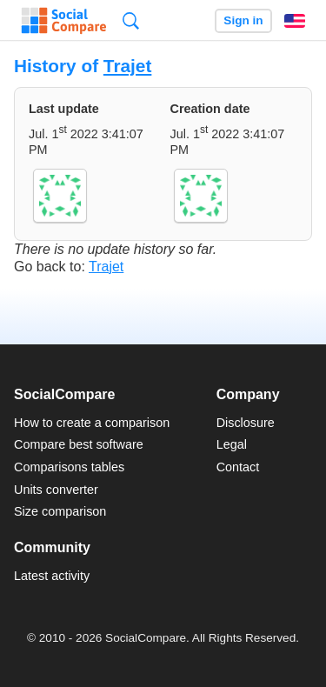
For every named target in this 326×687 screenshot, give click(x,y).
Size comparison (60, 511)
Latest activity (52, 576)
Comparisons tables (69, 467)
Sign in (243, 20)
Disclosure (245, 423)
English (294, 21)
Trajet (127, 66)
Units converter (56, 490)
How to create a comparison (92, 423)
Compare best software (78, 444)
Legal (231, 444)
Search (131, 20)
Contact (238, 467)
